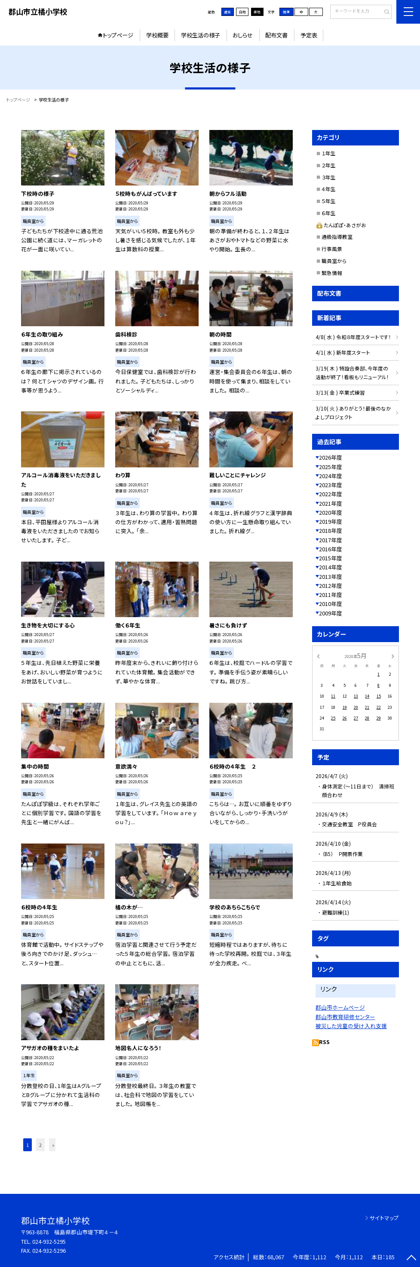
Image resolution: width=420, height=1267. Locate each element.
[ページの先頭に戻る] (411, 1258)
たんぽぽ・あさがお (341, 225)
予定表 (308, 35)
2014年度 (330, 567)
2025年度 (330, 467)
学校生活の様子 (200, 35)
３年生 (329, 177)
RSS (324, 1042)
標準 (286, 11)
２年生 (329, 165)
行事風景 (332, 248)
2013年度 (330, 576)
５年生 (329, 200)
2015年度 (330, 558)
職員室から (334, 260)
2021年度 (330, 503)
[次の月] (393, 655)
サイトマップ (384, 1218)
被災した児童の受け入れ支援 (351, 1026)
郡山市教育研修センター (345, 1017)
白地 (242, 11)
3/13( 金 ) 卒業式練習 (340, 392)
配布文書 (276, 35)
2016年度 (330, 549)
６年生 (329, 212)
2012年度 (330, 585)
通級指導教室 (337, 236)
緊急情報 (332, 272)
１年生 (329, 153)
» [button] (53, 1144)
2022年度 (330, 494)
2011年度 (330, 594)
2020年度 (330, 512)
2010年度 (330, 604)
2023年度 (330, 485)
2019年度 (330, 521)
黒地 (257, 11)
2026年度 (330, 457)
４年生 (329, 188)
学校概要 (157, 35)
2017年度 (330, 540)
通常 (227, 11)
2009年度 (330, 613)
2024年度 (330, 476)
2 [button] (40, 1144)
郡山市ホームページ (340, 1007)
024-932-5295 (49, 1241)
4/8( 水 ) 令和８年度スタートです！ (353, 336)
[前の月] (318, 655)
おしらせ (243, 35)
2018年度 (330, 530)
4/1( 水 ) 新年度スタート (343, 352)
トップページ (118, 35)
